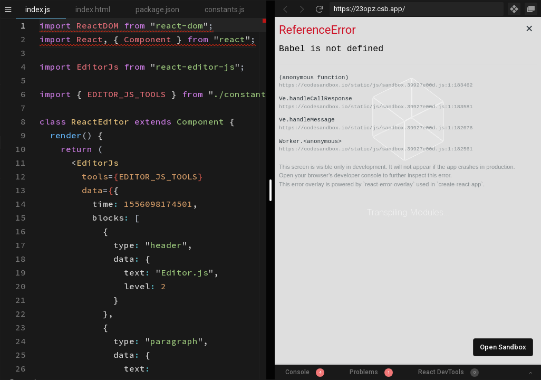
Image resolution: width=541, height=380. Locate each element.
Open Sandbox (503, 347)
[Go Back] (285, 9)
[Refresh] (319, 9)
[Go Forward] (302, 9)
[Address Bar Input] (417, 9)
